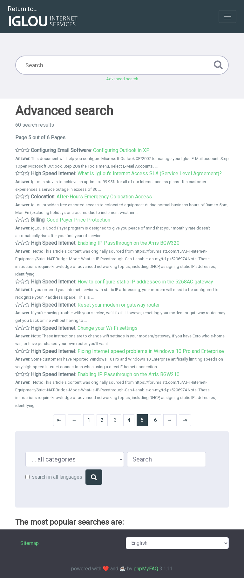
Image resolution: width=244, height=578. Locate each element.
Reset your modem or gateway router (119, 305)
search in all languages (57, 477)
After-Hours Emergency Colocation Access (104, 197)
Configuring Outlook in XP (121, 150)
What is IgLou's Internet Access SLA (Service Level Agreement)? (150, 173)
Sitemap (29, 543)
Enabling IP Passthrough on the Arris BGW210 (129, 374)
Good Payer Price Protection (78, 220)
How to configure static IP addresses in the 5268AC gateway (145, 282)
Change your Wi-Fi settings (108, 328)
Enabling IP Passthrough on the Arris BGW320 (129, 243)
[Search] (93, 477)
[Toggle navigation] (227, 16)
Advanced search (122, 78)
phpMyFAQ (146, 569)
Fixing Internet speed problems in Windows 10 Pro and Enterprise (151, 351)
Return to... (43, 17)
